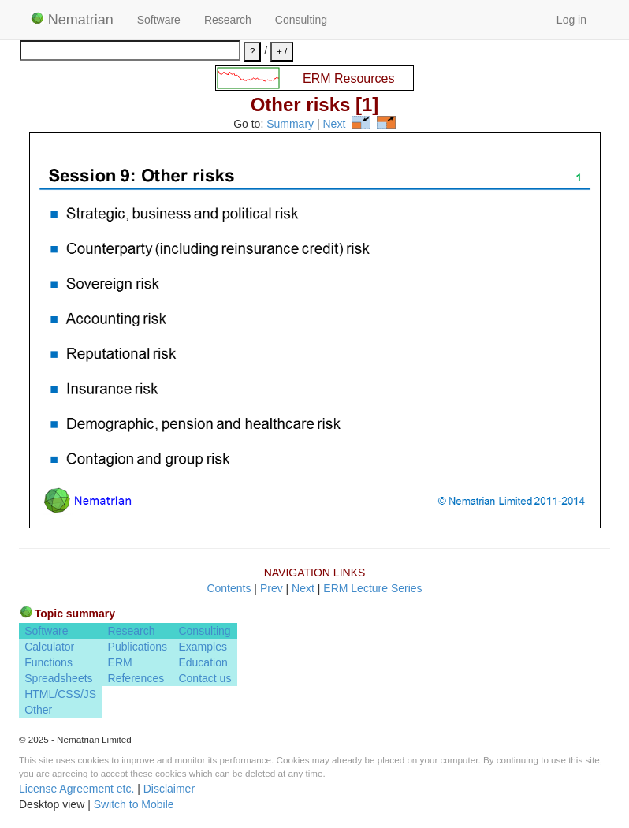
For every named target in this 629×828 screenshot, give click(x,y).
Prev (271, 588)
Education (202, 662)
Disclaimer (169, 788)
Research (227, 19)
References (136, 678)
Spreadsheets (58, 678)
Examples (202, 646)
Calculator (49, 646)
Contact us (204, 678)
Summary (290, 124)
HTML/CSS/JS (60, 694)
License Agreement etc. (76, 788)
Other (38, 709)
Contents (229, 588)
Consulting (301, 19)
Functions (48, 662)
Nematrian (72, 20)
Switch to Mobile (134, 804)
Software (159, 19)
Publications (138, 646)
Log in (571, 19)
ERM (120, 662)
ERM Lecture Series (372, 588)
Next (334, 124)
